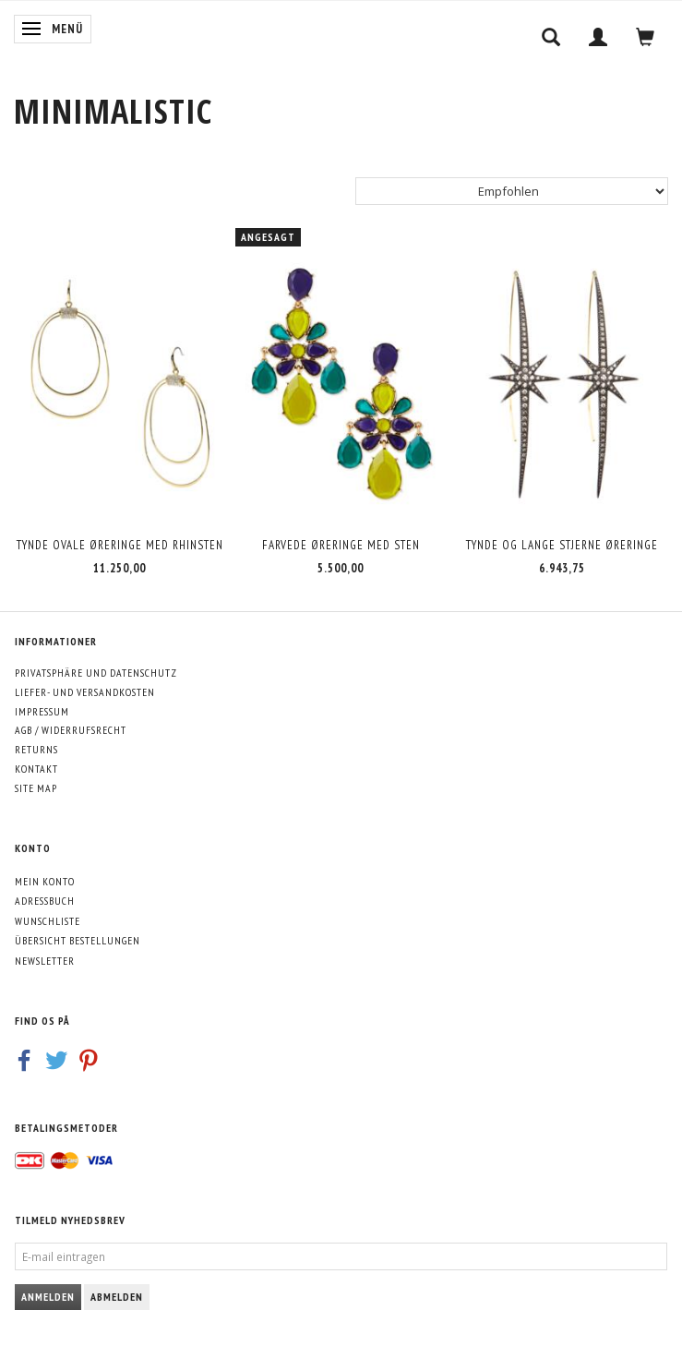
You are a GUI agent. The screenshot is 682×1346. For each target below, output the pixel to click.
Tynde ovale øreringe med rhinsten (120, 545)
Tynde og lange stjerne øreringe (562, 545)
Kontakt (36, 768)
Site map (36, 788)
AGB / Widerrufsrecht (70, 730)
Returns (36, 749)
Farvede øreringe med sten (341, 545)
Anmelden (48, 1297)
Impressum (42, 711)
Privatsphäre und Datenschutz (96, 672)
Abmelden (116, 1297)
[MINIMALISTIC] (113, 111)
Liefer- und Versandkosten (85, 692)
